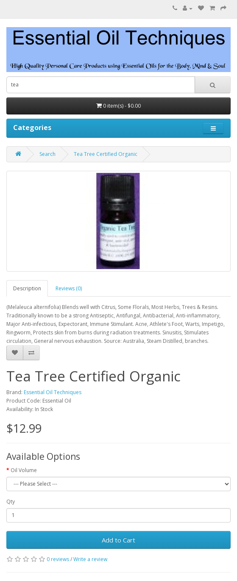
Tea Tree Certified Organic (105, 154)
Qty (10, 501)
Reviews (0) (69, 288)
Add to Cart (118, 540)
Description (27, 288)
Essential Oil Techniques (52, 392)
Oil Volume (24, 470)
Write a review (90, 559)
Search (47, 154)
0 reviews (58, 559)
